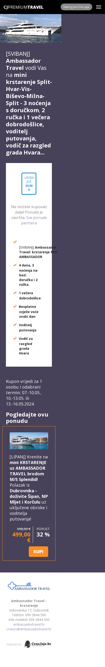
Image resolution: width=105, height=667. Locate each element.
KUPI (38, 551)
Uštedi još (28, 183)
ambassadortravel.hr (29, 624)
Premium (15, 7)
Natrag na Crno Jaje (76, 7)
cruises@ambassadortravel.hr (28, 629)
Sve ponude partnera (34, 220)
